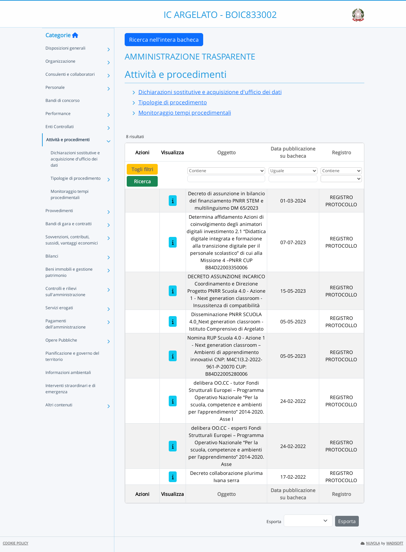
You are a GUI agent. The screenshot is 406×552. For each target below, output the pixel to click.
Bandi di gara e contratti (68, 237)
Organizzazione (60, 74)
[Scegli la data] (293, 178)
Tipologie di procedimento (76, 192)
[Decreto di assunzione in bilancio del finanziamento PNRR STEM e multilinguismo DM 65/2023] (173, 200)
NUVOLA (370, 543)
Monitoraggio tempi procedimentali (70, 208)
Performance (58, 127)
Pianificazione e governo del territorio (72, 370)
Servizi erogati (59, 321)
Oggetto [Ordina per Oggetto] (226, 152)
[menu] (308, 520)
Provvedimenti (59, 224)
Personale (55, 101)
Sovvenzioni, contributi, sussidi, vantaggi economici (71, 253)
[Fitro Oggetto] (226, 178)
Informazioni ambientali (68, 386)
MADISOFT (394, 543)
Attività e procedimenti (68, 153)
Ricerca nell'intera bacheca (164, 39)
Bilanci (51, 269)
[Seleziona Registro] (341, 178)
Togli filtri (142, 169)
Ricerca (142, 181)
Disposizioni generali (65, 61)
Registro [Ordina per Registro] (341, 152)
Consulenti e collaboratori (70, 88)
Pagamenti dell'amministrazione (65, 337)
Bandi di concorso (62, 114)
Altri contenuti (58, 418)
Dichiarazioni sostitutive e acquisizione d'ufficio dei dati (75, 172)
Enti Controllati (59, 140)
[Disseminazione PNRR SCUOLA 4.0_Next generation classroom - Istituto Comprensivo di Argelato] (173, 321)
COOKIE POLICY (15, 543)
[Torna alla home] (75, 48)
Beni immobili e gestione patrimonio (69, 286)
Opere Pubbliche (61, 353)
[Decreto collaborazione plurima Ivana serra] (173, 476)
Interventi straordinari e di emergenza (70, 402)
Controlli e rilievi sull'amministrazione (65, 305)
